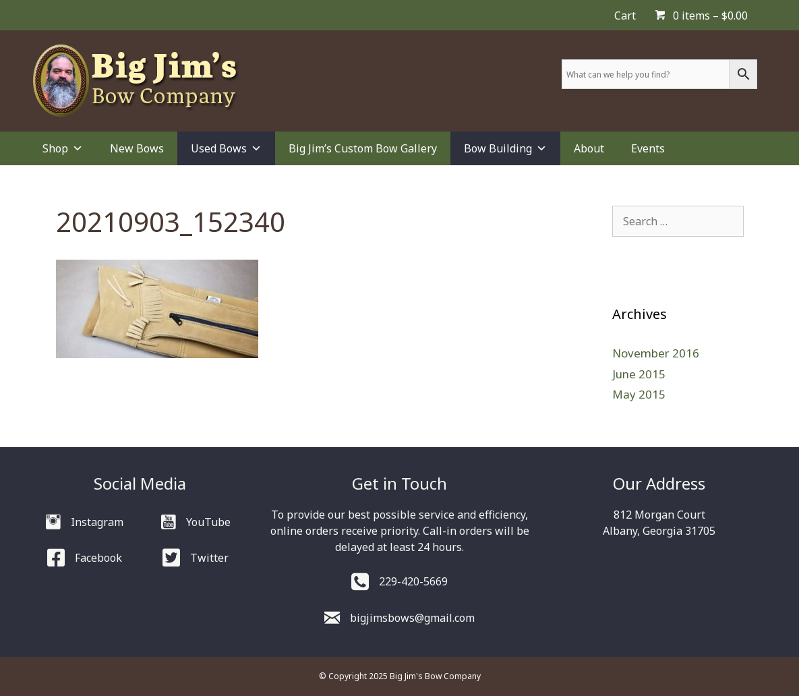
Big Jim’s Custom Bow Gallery (363, 148)
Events (648, 148)
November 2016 (655, 353)
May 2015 (638, 394)
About (589, 148)
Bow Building (505, 148)
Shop (62, 148)
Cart (625, 15)
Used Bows (226, 148)
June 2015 (638, 374)
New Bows (137, 148)
